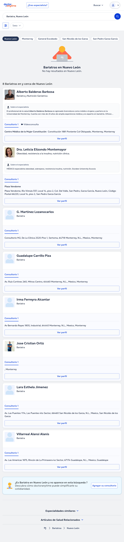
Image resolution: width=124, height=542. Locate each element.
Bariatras (57, 528)
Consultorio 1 (11, 124)
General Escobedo (47, 38)
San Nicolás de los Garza (75, 38)
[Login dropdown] (115, 5)
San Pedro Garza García (105, 38)
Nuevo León (10, 38)
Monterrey (27, 38)
